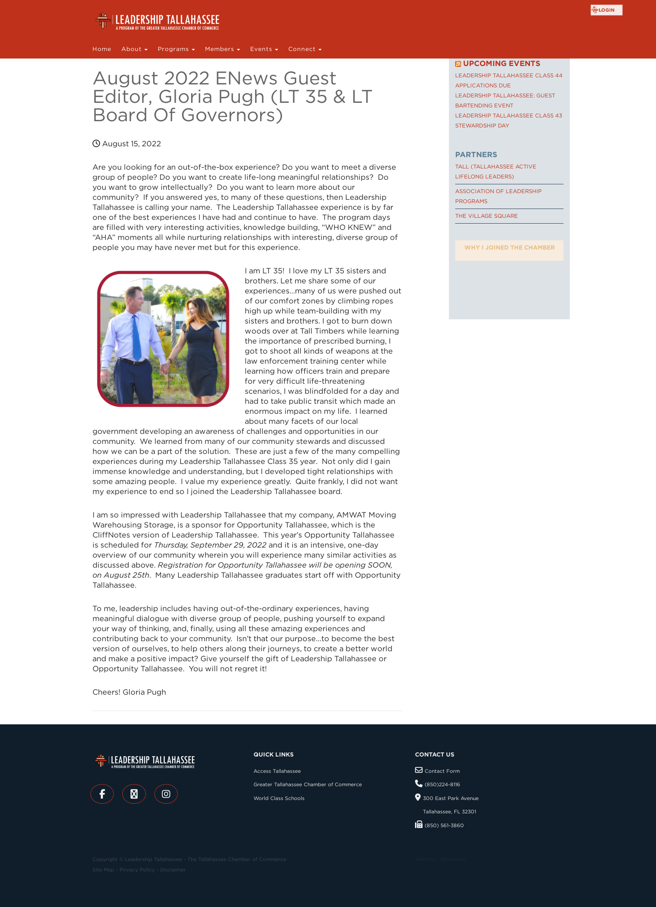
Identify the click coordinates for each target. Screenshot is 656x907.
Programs (174, 49)
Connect (303, 49)
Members (220, 49)
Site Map (103, 869)
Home (101, 49)
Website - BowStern (440, 859)
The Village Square (486, 216)
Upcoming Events (502, 63)
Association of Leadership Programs (498, 196)
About (132, 49)
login (607, 10)
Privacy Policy (137, 869)
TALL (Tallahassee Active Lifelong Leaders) (495, 171)
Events (262, 49)
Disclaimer (173, 869)
